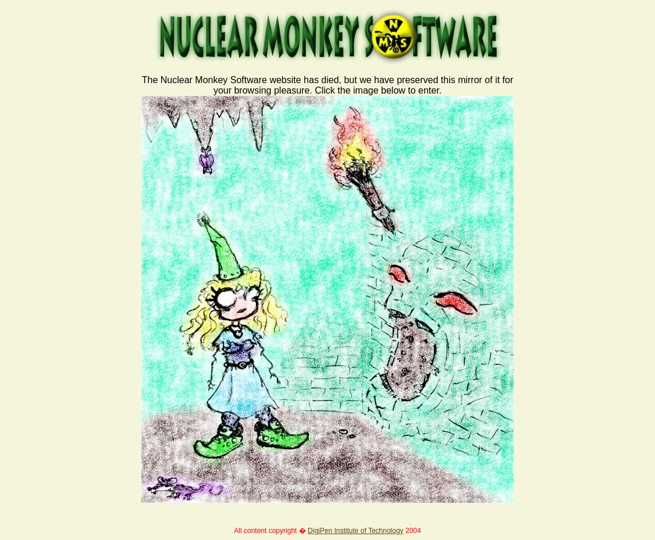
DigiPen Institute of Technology (356, 531)
